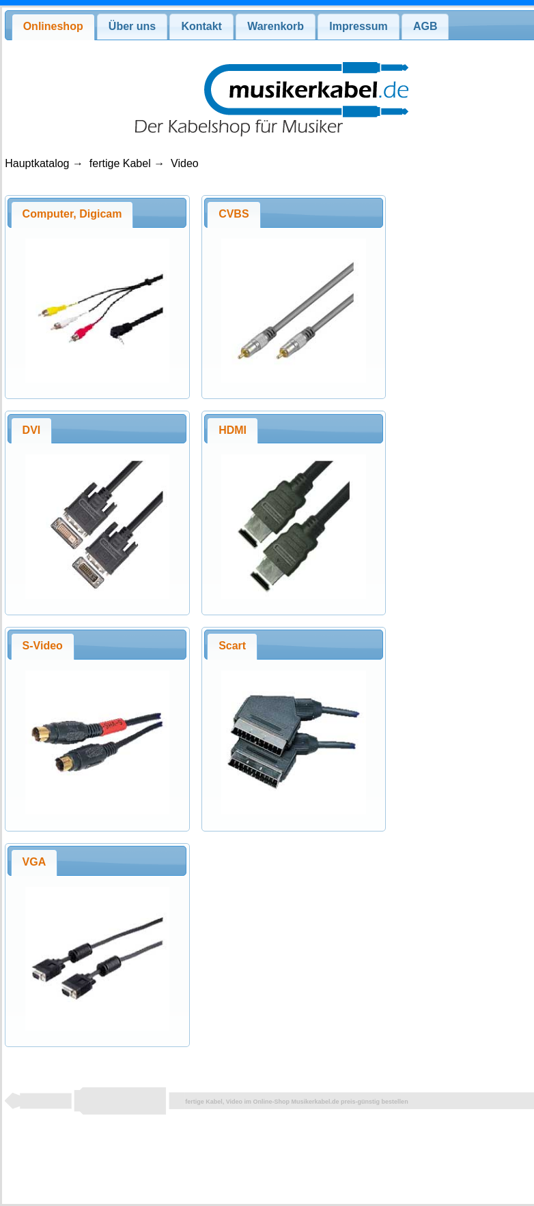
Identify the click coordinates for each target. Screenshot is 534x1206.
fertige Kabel (120, 163)
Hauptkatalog (37, 163)
